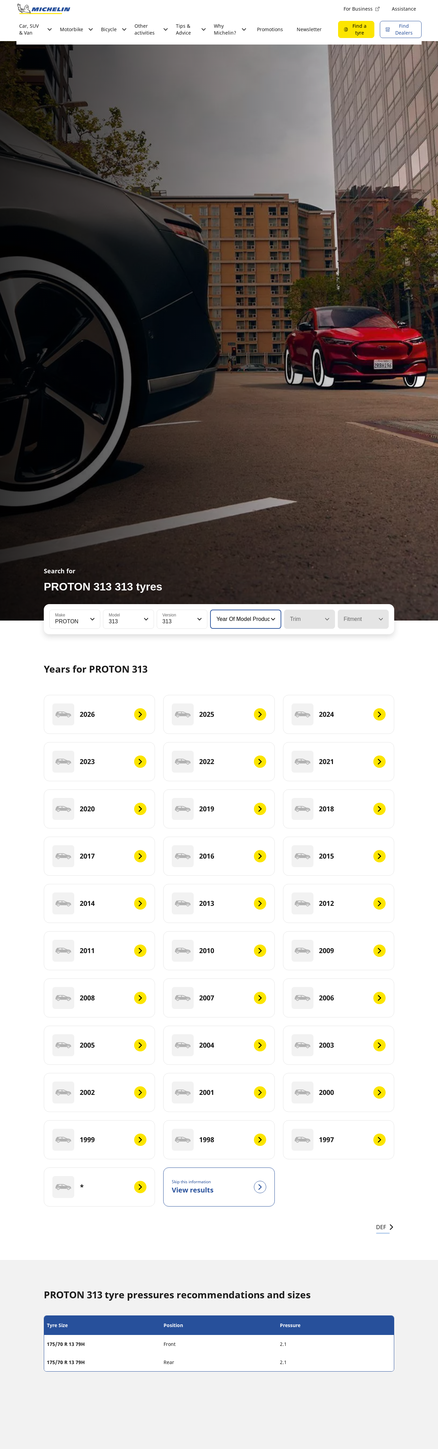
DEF (385, 1227)
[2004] (218, 1045)
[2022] (218, 761)
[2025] (218, 714)
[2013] (218, 903)
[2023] (99, 761)
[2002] (99, 1092)
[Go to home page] (43, 9)
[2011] (99, 950)
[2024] (338, 714)
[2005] (99, 1045)
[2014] (99, 903)
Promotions (270, 29)
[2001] (218, 1092)
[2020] (99, 808)
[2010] (218, 950)
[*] (99, 1187)
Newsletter (309, 29)
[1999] (99, 1139)
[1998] (218, 1139)
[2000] (338, 1092)
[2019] (218, 808)
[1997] (338, 1139)
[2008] (99, 997)
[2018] (338, 808)
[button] (91, 619)
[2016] (218, 856)
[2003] (338, 1045)
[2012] (338, 903)
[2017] (99, 856)
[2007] (218, 997)
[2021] (338, 761)
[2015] (338, 856)
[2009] (338, 950)
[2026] (99, 714)
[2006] (338, 997)
